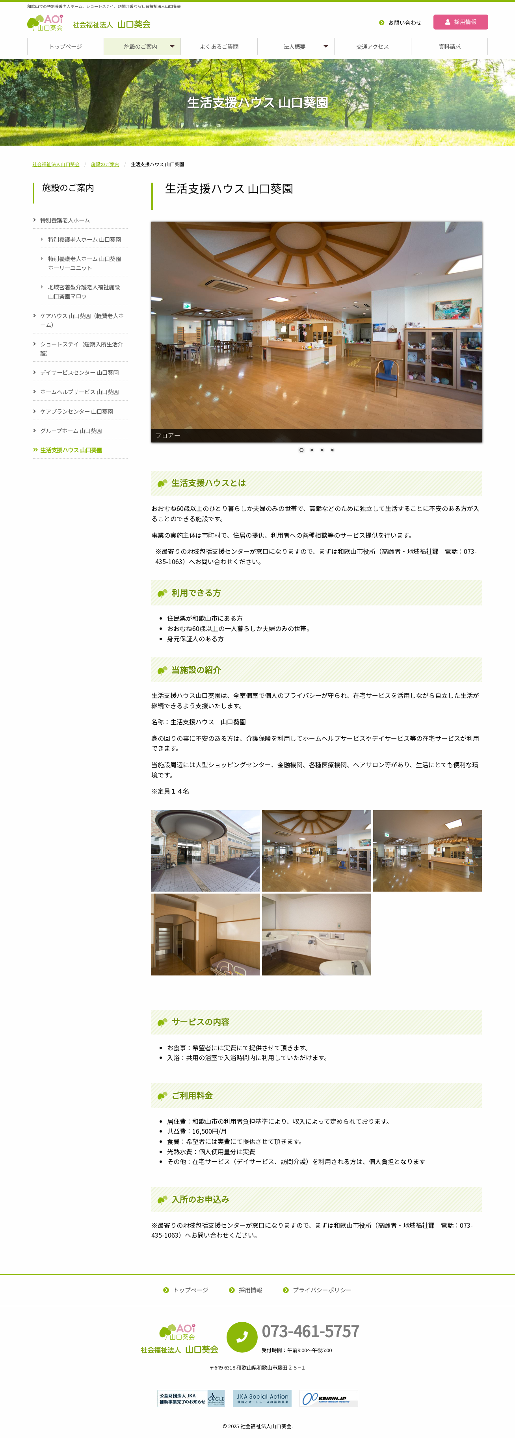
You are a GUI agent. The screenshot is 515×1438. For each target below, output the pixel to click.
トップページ (65, 46)
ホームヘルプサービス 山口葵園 (79, 391)
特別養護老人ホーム (65, 220)
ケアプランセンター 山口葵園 (76, 411)
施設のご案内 (140, 46)
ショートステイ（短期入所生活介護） (81, 348)
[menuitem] (65, 46)
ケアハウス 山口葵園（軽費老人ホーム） (82, 320)
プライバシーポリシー (322, 1290)
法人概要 (294, 46)
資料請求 (450, 46)
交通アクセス (372, 46)
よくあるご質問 (219, 46)
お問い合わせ (405, 22)
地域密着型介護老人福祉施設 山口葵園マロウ (84, 291)
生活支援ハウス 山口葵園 (71, 450)
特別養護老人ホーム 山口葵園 (84, 239)
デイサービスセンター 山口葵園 (79, 372)
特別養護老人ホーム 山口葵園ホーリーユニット (84, 263)
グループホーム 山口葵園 (71, 430)
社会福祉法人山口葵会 (89, 36)
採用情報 (465, 21)
